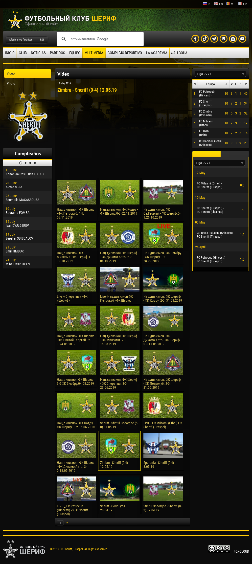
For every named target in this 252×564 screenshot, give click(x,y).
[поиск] (99, 39)
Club (23, 53)
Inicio (10, 53)
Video (11, 73)
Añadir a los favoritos (20, 39)
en (218, 4)
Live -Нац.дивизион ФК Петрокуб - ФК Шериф (116, 298)
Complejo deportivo (125, 53)
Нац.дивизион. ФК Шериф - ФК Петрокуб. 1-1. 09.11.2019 (75, 213)
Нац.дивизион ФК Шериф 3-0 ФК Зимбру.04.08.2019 (75, 381)
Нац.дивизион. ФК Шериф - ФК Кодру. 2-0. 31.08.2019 (162, 298)
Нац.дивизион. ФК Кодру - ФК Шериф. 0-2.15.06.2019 (76, 425)
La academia (156, 53)
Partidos (57, 53)
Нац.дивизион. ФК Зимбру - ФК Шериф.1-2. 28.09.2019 (162, 257)
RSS (42, 39)
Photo (11, 83)
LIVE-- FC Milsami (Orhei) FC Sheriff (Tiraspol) (162, 425)
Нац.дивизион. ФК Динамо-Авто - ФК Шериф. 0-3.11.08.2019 (162, 340)
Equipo (74, 53)
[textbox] (218, 74)
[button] (243, 74)
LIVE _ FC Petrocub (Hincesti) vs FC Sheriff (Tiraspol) (72, 510)
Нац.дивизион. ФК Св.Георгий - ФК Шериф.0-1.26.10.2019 (161, 213)
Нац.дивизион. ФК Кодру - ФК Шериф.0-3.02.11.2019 (119, 211)
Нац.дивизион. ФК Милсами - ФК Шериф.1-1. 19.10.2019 (75, 257)
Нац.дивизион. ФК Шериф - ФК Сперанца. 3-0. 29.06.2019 (118, 383)
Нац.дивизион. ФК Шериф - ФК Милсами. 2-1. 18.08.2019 (118, 340)
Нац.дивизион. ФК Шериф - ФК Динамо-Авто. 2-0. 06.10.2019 (118, 257)
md (230, 4)
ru (207, 4)
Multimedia (94, 53)
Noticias (38, 53)
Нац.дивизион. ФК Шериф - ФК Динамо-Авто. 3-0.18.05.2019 (75, 467)
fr (242, 4)
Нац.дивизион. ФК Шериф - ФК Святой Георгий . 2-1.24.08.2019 (75, 340)
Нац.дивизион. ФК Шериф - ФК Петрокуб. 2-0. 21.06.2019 (162, 383)
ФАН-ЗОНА (179, 53)
